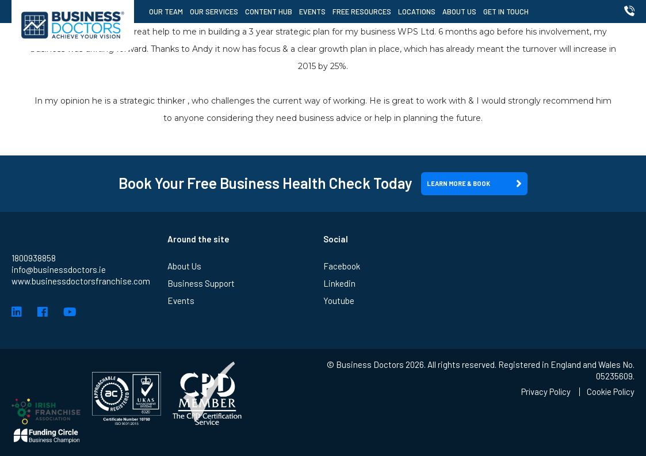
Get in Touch (507, 11)
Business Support (201, 283)
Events (313, 11)
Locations (418, 11)
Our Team (167, 11)
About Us (460, 11)
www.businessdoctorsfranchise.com (81, 281)
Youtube (338, 300)
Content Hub (269, 11)
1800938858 (34, 258)
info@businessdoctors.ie (59, 269)
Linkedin (339, 283)
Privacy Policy (543, 391)
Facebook (341, 266)
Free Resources (363, 11)
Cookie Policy (610, 391)
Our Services (215, 11)
